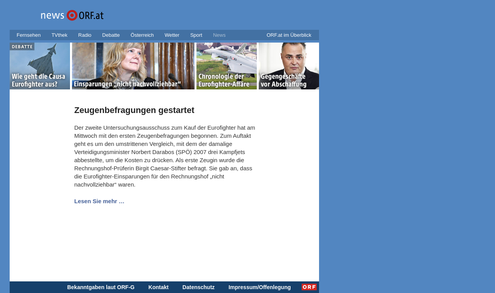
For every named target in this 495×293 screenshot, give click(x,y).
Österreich (142, 35)
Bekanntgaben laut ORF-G (101, 287)
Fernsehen (29, 35)
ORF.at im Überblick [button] (288, 35)
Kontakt (158, 287)
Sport (196, 35)
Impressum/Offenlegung (260, 287)
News (219, 35)
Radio (84, 35)
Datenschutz (199, 287)
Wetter (172, 35)
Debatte (111, 35)
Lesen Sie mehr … (99, 201)
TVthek (59, 35)
